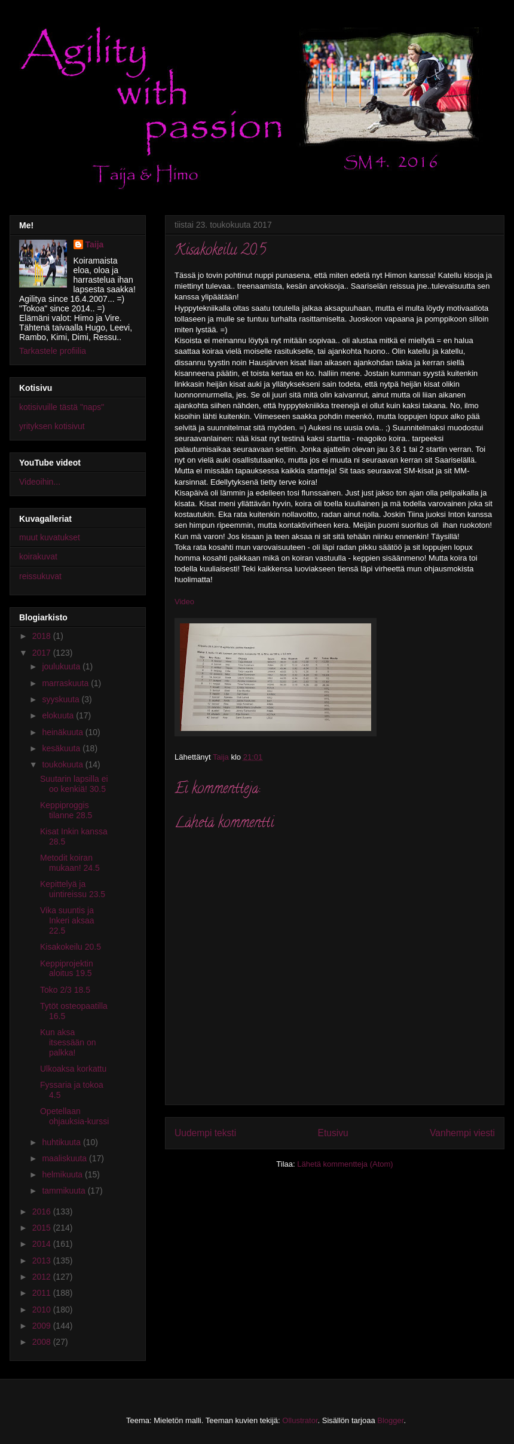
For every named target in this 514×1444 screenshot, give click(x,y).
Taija (94, 244)
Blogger (390, 1420)
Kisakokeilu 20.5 (70, 947)
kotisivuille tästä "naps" (61, 407)
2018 (42, 636)
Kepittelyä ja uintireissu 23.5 (72, 889)
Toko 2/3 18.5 (65, 990)
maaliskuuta (65, 1158)
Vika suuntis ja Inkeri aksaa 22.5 (67, 920)
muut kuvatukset (49, 537)
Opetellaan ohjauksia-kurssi (74, 1116)
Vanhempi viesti (462, 1133)
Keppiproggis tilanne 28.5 (66, 810)
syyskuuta (61, 699)
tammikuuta (64, 1190)
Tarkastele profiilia (52, 351)
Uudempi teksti (205, 1133)
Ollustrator (299, 1420)
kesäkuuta (62, 748)
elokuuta (59, 715)
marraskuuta (66, 683)
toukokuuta (63, 764)
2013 (42, 1260)
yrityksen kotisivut (52, 426)
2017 (42, 652)
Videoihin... (39, 482)
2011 (42, 1293)
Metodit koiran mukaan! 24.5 (70, 863)
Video (184, 601)
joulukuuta (62, 666)
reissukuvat (40, 576)
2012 (42, 1276)
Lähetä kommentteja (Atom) (345, 1164)
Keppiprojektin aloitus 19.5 (66, 968)
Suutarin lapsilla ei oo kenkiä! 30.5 (74, 784)
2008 (42, 1342)
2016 (42, 1211)
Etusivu (333, 1133)
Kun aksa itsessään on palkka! (68, 1042)
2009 (42, 1325)
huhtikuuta (62, 1142)
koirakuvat (38, 556)
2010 (42, 1309)
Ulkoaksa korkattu (73, 1068)
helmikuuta (63, 1174)
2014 (42, 1244)
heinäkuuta (63, 732)
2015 (42, 1227)
